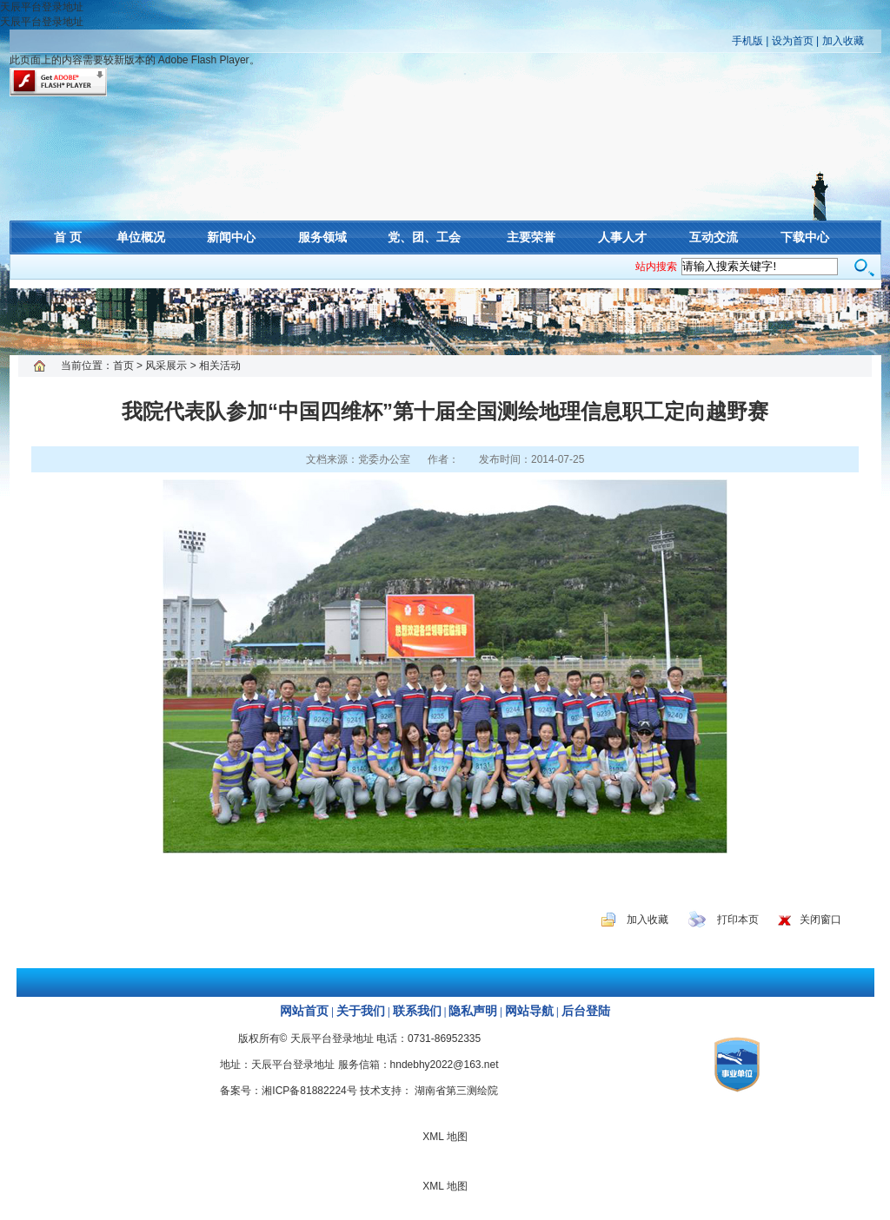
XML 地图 (445, 321)
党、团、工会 (424, 237)
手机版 (747, 41)
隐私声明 (472, 1011)
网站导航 (529, 1011)
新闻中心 (231, 237)
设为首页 (793, 41)
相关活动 (220, 365)
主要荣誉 (531, 237)
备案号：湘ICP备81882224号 (288, 1091)
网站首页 (304, 1011)
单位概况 (140, 237)
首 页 (68, 237)
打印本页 (738, 919)
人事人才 (622, 237)
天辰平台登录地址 (41, 7)
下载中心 (804, 237)
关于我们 (360, 1011)
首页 (123, 365)
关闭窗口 (820, 919)
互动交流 (713, 237)
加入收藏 (843, 41)
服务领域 (322, 237)
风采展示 (166, 365)
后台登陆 (585, 1011)
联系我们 (417, 1011)
